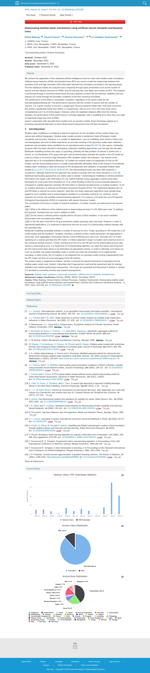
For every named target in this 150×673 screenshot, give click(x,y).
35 (93, 145)
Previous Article (47, 15)
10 (35, 170)
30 (52, 170)
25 (41, 170)
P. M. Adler (49, 318)
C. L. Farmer (34, 419)
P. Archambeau (46, 344)
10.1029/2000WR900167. (58, 402)
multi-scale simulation (67, 274)
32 (55, 170)
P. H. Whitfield (51, 365)
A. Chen (32, 383)
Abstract (30, 73)
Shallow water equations (45, 274)
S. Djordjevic (52, 383)
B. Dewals (84, 344)
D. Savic (66, 383)
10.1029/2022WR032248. (47, 431)
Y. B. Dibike (34, 406)
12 (38, 170)
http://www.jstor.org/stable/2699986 (62, 457)
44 (66, 170)
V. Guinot (47, 374)
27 (44, 170)
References (32, 306)
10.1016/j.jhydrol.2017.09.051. (49, 349)
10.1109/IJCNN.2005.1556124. (85, 408)
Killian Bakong (32, 37)
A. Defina (33, 399)
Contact (46, 665)
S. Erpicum (59, 344)
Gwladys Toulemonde (106, 37)
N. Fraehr (33, 425)
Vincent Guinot (51, 37)
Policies (43, 662)
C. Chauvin (55, 331)
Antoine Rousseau (74, 37)
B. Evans (41, 383)
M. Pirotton (70, 344)
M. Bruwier (34, 344)
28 (49, 170)
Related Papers (34, 300)
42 (96, 145)
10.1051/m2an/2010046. (47, 336)
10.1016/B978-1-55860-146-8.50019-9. (82, 437)
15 (96, 237)
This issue (30, 15)
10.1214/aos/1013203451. (98, 457)
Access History (33, 469)
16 (115, 173)
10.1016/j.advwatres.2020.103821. (51, 379)
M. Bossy (45, 331)
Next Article (66, 15)
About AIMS (26, 662)
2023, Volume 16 (32, 10)
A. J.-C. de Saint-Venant (40, 390)
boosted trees (108, 274)
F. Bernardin (34, 331)
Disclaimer (75, 662)
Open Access (114, 662)
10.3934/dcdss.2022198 (72, 10)
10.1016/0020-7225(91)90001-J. (98, 314)
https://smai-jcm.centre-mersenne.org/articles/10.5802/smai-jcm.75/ (89, 358)
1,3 (60, 36)
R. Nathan (62, 425)
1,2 (85, 36)
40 (61, 170)
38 (66, 179)
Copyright (58, 662)
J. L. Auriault (34, 311)
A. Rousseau (80, 331)
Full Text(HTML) (34, 293)
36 (58, 170)
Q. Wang (42, 425)
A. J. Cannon (35, 365)
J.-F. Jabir (65, 331)
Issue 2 (44, 10)
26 (47, 170)
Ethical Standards (65, 665)
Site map (50, 669)
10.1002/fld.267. (43, 421)
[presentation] (27, 209)
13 (100, 194)
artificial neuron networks (89, 274)
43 (63, 170)
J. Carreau (33, 374)
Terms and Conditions (89, 665)
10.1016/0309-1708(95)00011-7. (97, 320)
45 (63, 179)
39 (118, 173)
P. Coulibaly (49, 406)
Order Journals (94, 662)
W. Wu (51, 425)
